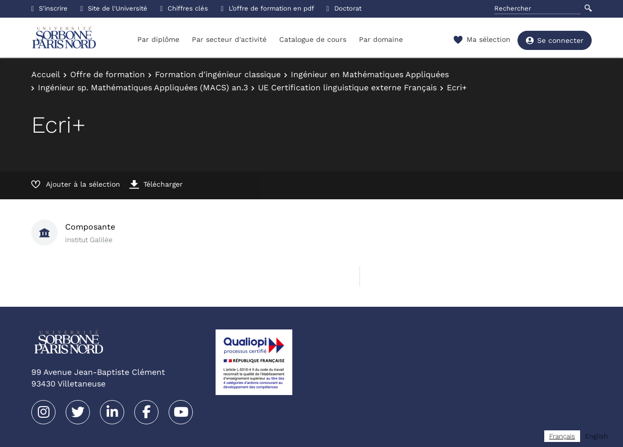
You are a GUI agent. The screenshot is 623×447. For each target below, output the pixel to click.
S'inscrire (49, 8)
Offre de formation (107, 74)
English (596, 436)
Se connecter (555, 40)
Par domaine (381, 39)
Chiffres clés (184, 8)
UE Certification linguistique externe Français (347, 87)
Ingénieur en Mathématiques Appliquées (370, 74)
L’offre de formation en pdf (267, 8)
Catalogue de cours (312, 39)
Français (562, 436)
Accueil (45, 74)
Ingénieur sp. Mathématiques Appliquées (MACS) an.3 (143, 87)
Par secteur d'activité (229, 39)
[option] (596, 436)
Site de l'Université (113, 8)
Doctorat (344, 8)
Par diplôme (158, 39)
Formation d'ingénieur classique (218, 74)
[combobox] (562, 436)
